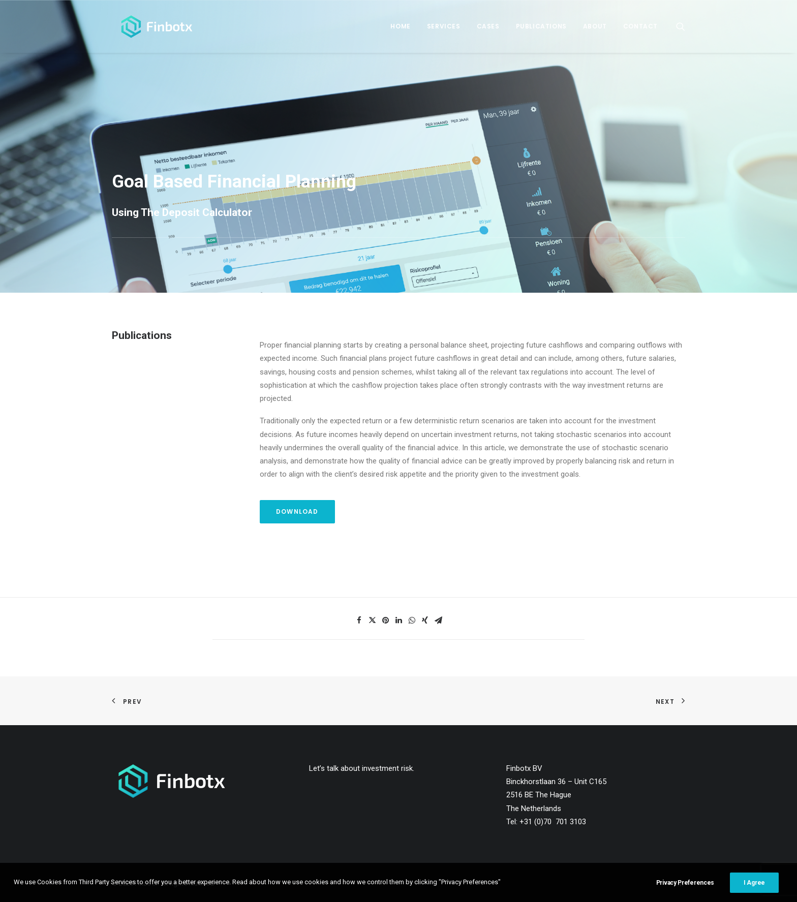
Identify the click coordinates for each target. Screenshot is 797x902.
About (595, 26)
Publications (541, 26)
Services (444, 26)
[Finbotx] (150, 26)
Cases (488, 26)
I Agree (754, 886)
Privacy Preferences (685, 886)
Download (297, 511)
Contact (640, 26)
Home (400, 26)
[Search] (680, 26)
